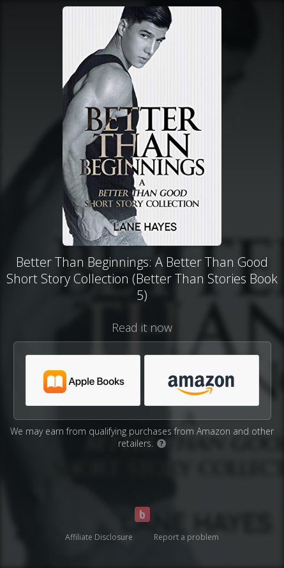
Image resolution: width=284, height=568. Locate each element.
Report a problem (186, 537)
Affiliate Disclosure (99, 537)
